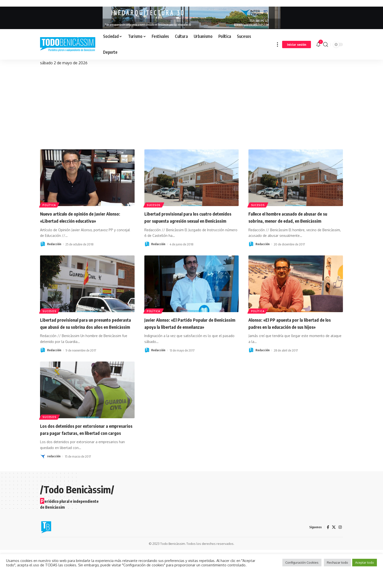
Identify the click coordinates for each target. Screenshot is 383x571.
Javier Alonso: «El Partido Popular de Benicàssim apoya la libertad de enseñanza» (186, 333)
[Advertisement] (191, 103)
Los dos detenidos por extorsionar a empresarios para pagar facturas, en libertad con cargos (81, 446)
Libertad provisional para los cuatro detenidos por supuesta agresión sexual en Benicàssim (189, 220)
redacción (54, 477)
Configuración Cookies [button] (302, 562)
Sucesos (154, 204)
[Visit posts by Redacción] (42, 244)
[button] (277, 44)
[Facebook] (327, 548)
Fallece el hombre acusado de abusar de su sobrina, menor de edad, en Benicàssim (293, 220)
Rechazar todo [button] (337, 562)
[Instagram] (340, 548)
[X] (333, 548)
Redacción (54, 244)
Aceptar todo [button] (364, 562)
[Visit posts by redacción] (42, 477)
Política (50, 204)
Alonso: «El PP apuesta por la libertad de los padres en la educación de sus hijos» (294, 330)
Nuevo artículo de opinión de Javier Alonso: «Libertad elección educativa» (83, 217)
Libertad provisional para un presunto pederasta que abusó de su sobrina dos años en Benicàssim (84, 333)
